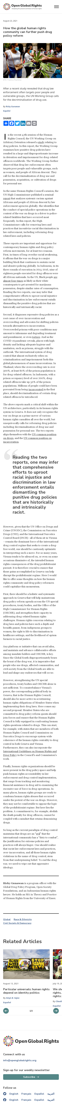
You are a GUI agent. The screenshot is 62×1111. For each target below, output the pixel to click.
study (41, 142)
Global (7, 919)
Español (6, 111)
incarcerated (35, 389)
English (13, 1094)
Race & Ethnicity (23, 919)
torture (36, 337)
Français (26, 1094)
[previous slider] (56, 1011)
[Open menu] (56, 6)
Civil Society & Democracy (17, 923)
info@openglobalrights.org (19, 1060)
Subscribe (29, 1077)
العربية (50, 1094)
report (6, 198)
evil (38, 833)
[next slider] (6, 1011)
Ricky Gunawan (13, 106)
